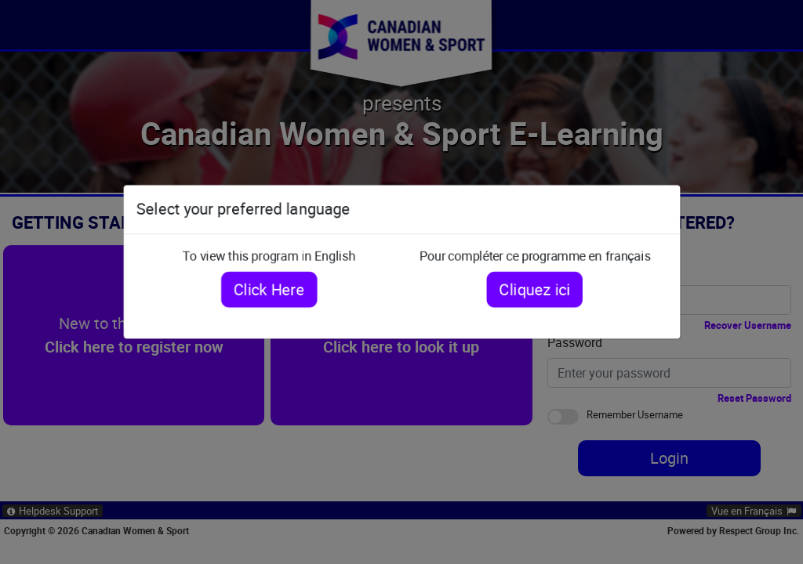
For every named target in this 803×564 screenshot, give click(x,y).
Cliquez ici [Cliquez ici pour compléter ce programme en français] (538, 288)
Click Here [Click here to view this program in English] (264, 288)
